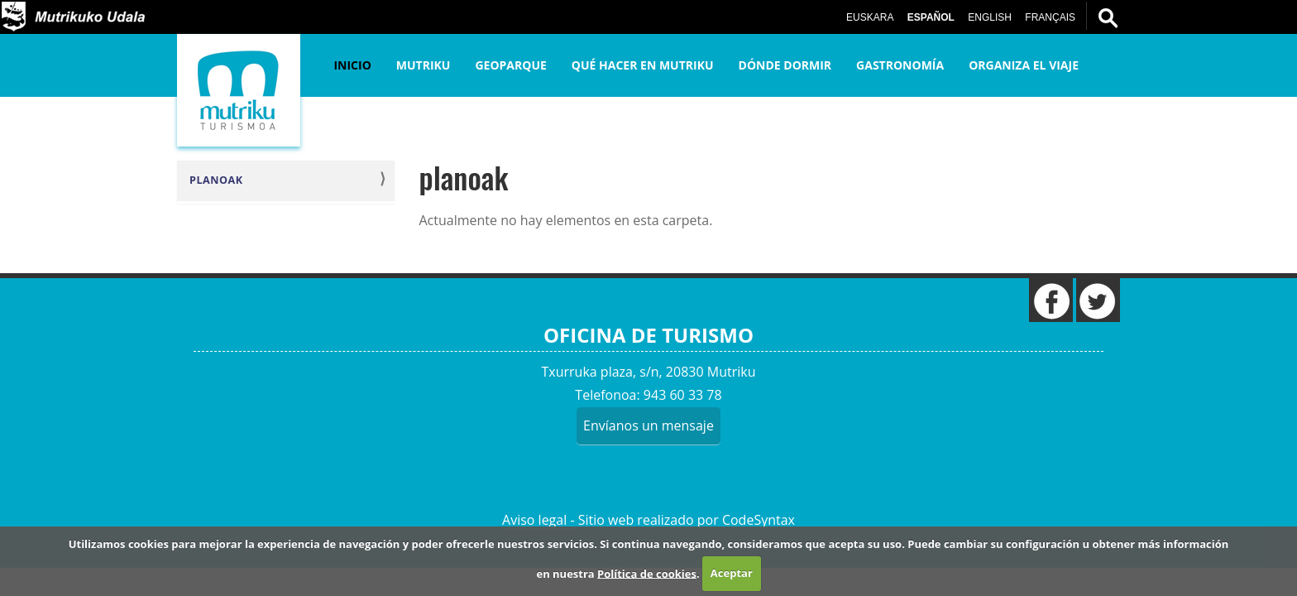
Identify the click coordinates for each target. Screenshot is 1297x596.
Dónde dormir (785, 65)
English (990, 17)
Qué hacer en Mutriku (643, 65)
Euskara (869, 17)
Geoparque (510, 65)
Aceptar (732, 572)
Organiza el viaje (1024, 65)
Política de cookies (646, 572)
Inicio (352, 65)
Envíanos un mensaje (648, 425)
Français (1050, 17)
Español (931, 17)
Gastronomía (900, 65)
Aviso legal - (538, 520)
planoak (216, 180)
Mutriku (423, 65)
